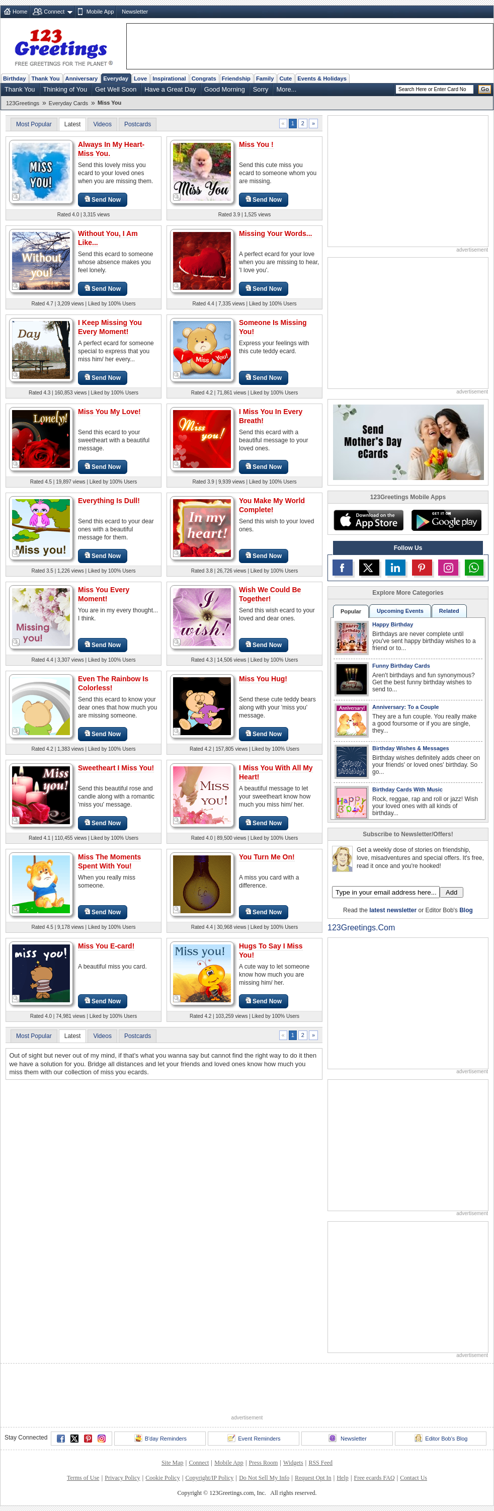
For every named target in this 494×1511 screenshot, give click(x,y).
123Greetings (22, 103)
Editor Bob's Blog (441, 1438)
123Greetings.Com (361, 927)
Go (485, 89)
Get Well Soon (115, 89)
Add (451, 892)
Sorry (261, 89)
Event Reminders (253, 1438)
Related (449, 611)
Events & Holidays (322, 78)
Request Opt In (313, 1477)
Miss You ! (256, 144)
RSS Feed (320, 1462)
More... (286, 89)
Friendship (236, 78)
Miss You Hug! (263, 679)
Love (140, 78)
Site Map (172, 1462)
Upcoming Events (400, 611)
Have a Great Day (170, 89)
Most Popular (34, 124)
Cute (285, 78)
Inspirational (169, 78)
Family (265, 78)
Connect (54, 12)
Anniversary (81, 78)
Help (342, 1477)
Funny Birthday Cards (401, 666)
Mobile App (100, 12)
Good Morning (224, 89)
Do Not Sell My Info (264, 1477)
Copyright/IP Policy (209, 1477)
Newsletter (135, 12)
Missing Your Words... (275, 233)
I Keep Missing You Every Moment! (110, 327)
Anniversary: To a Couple (405, 707)
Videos (102, 124)
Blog (466, 910)
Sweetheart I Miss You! (116, 768)
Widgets (293, 1462)
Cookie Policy (162, 1477)
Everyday (115, 78)
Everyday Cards (68, 103)
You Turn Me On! (267, 857)
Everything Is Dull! (109, 501)
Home (20, 12)
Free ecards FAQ (374, 1477)
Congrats (204, 78)
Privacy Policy (122, 1477)
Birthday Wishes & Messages (410, 748)
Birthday (14, 78)
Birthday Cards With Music (407, 789)
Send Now (103, 199)
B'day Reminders (160, 1438)
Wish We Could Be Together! (270, 594)
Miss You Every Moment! (103, 594)
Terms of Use (83, 1477)
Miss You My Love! (109, 412)
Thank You (45, 78)
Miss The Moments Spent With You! (109, 861)
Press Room (263, 1462)
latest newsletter (393, 910)
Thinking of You (65, 89)
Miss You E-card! (106, 946)
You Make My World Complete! (272, 505)
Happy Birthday (392, 624)
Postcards (137, 124)
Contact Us (413, 1477)
